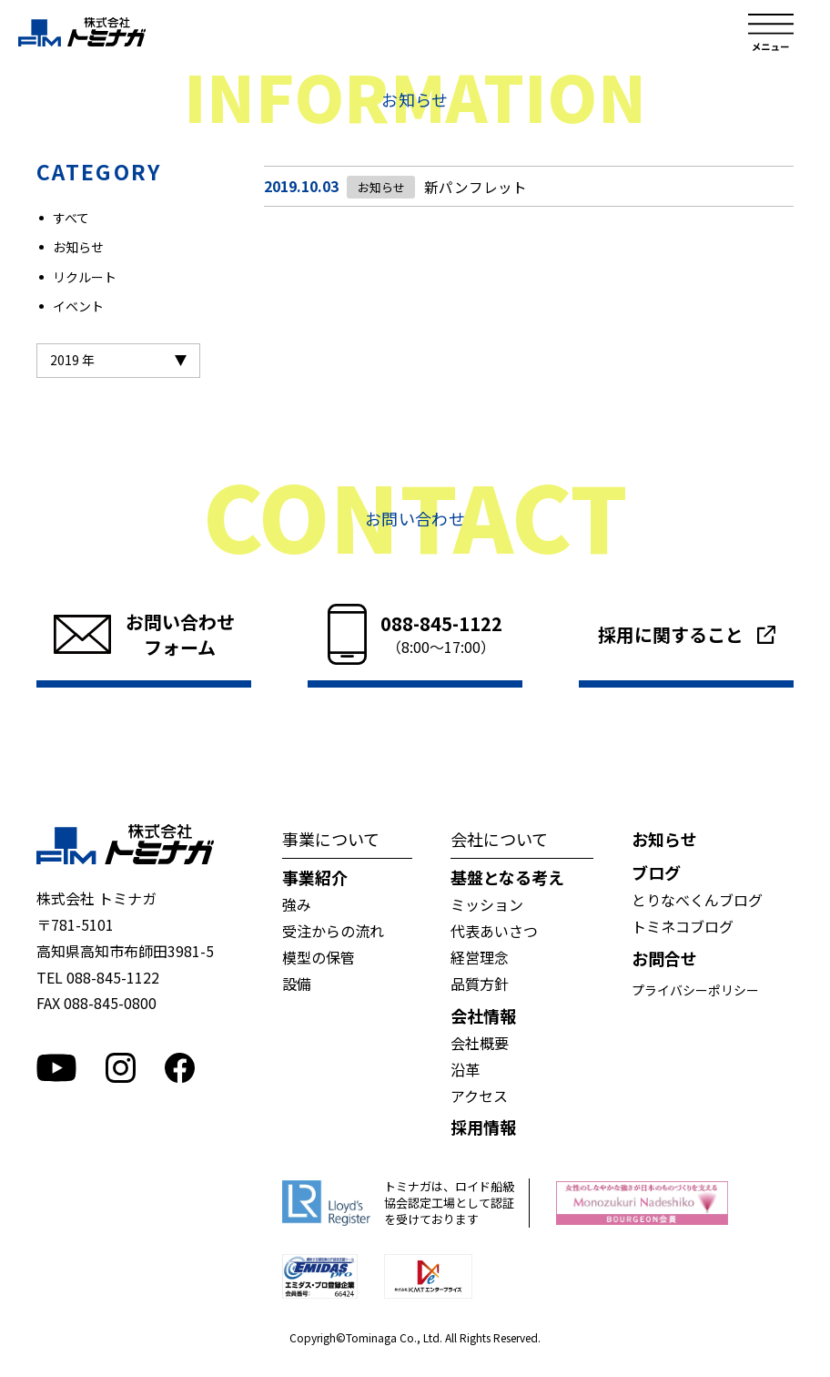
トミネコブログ (683, 926)
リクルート (84, 277)
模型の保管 (318, 957)
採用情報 (483, 1126)
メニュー (771, 32)
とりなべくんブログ (697, 900)
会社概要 (479, 1043)
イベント (78, 306)
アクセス (479, 1096)
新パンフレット (472, 187)
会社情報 (483, 1015)
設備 (296, 983)
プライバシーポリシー (695, 990)
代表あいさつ (494, 931)
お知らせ (78, 247)
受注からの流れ (333, 931)
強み (296, 904)
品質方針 (479, 983)
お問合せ (664, 958)
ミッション (486, 904)
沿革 (465, 1069)
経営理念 (479, 957)
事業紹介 (315, 877)
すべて (71, 218)
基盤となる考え (507, 877)
